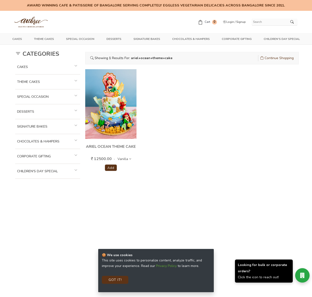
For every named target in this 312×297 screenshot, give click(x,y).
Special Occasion (80, 39)
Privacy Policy (166, 266)
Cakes (17, 39)
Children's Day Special (282, 39)
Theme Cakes (44, 39)
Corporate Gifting (237, 39)
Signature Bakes (146, 39)
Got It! (115, 280)
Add (110, 168)
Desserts (113, 39)
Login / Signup (234, 22)
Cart (207, 22)
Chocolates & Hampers (191, 39)
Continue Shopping (277, 58)
